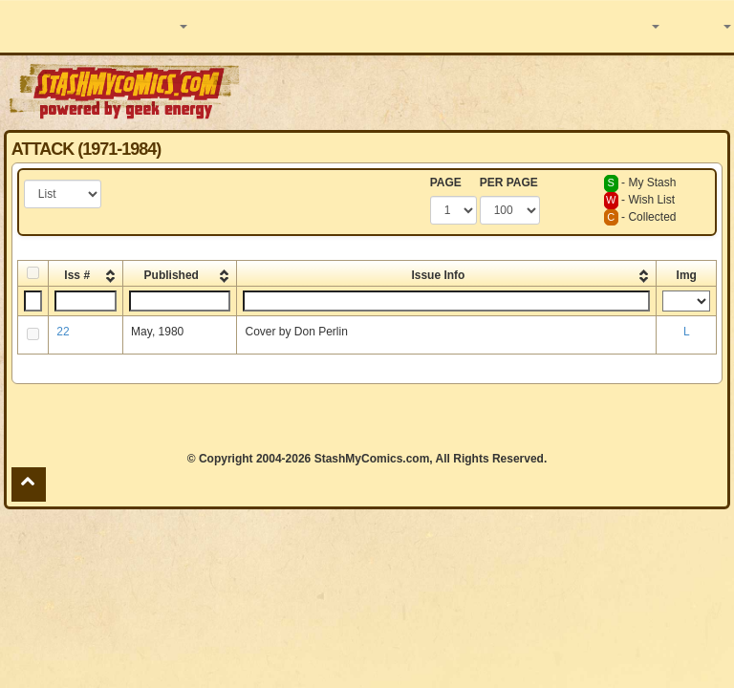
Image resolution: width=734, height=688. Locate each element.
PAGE (446, 182)
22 (62, 331)
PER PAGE (509, 182)
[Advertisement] (488, 90)
